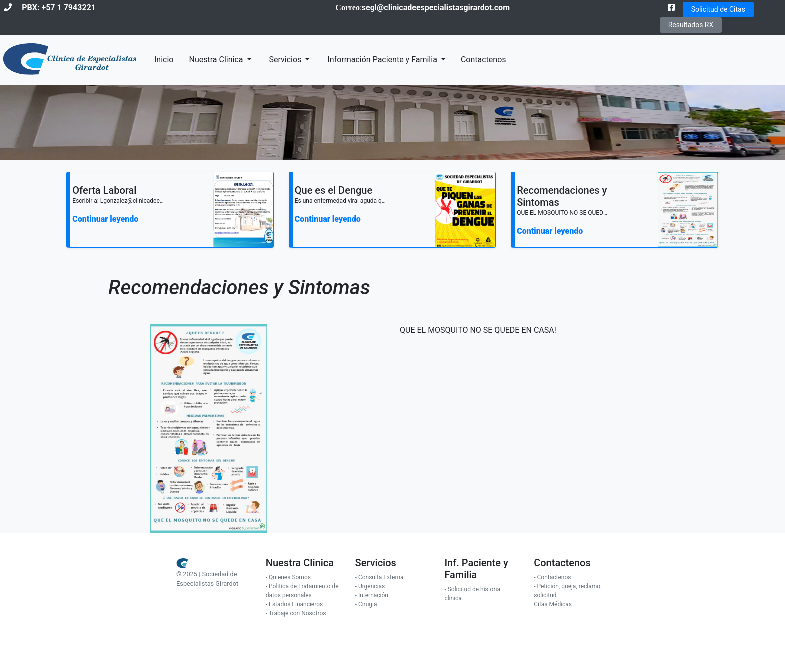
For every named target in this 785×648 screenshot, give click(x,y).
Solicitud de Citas (719, 10)
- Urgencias (371, 586)
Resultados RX (691, 25)
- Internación (372, 595)
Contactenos (483, 59)
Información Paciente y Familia (383, 59)
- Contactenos (552, 577)
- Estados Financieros (294, 604)
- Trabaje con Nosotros (296, 613)
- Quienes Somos (288, 577)
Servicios (287, 59)
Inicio (164, 59)
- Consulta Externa (380, 577)
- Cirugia (367, 604)
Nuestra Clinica (217, 59)
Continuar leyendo (105, 219)
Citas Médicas (553, 604)
